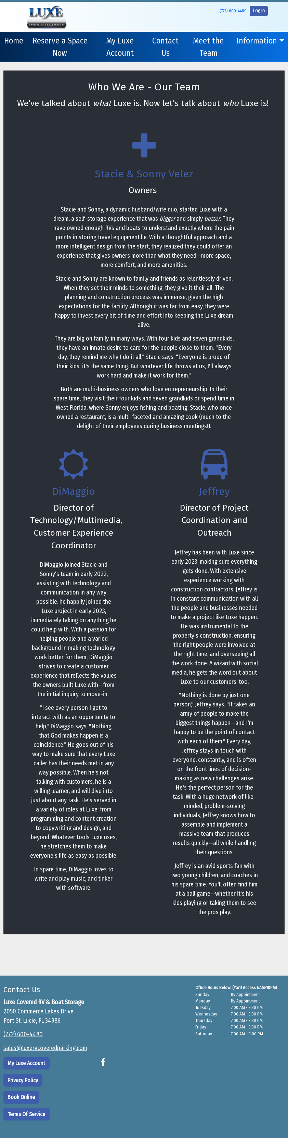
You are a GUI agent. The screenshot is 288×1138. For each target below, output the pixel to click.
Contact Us (165, 47)
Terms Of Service (26, 1114)
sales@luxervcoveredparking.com (45, 1048)
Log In (259, 11)
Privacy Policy (23, 1080)
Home (13, 41)
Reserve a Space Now (60, 47)
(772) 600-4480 (233, 10)
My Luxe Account (120, 47)
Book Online (21, 1097)
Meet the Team (208, 47)
